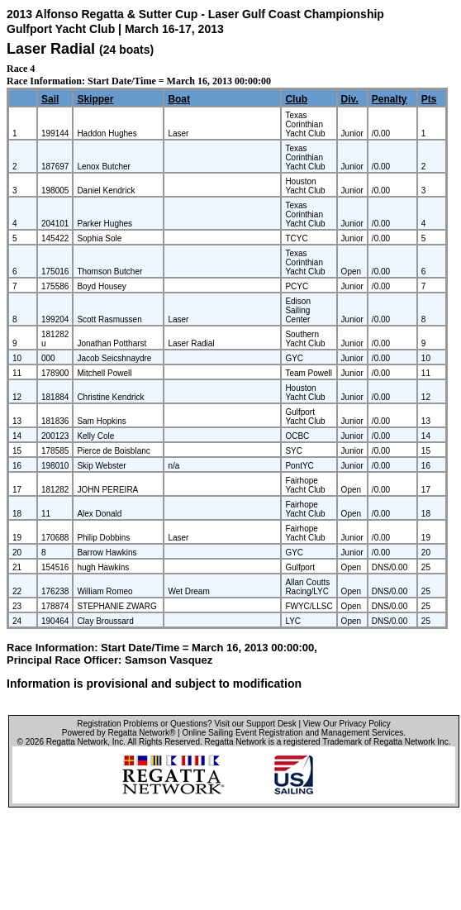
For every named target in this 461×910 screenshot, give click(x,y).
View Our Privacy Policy (347, 723)
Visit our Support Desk (255, 723)
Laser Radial (51, 48)
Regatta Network (76, 741)
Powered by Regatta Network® (118, 732)
